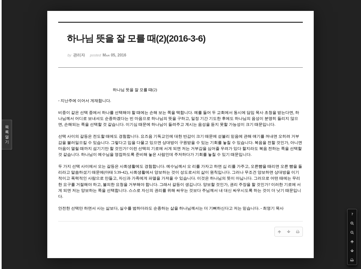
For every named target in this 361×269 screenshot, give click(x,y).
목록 (7, 135)
